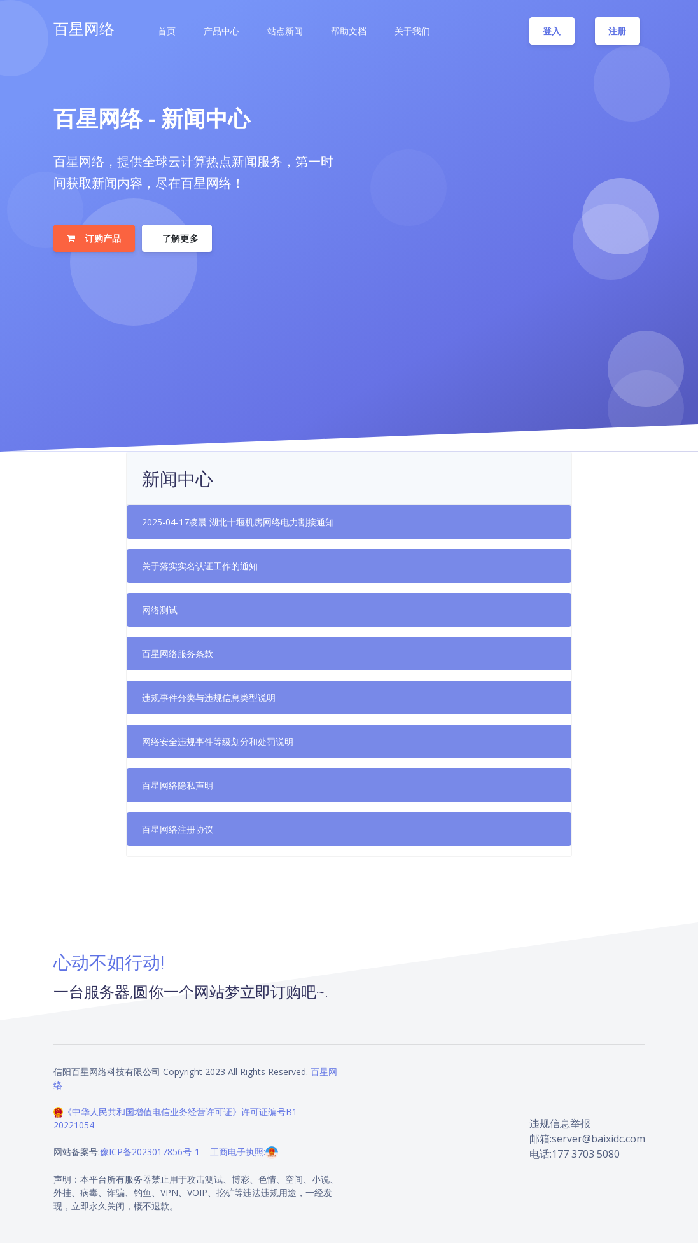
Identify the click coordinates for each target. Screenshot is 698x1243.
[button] (165, 31)
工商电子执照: (244, 1152)
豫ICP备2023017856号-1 (150, 1152)
